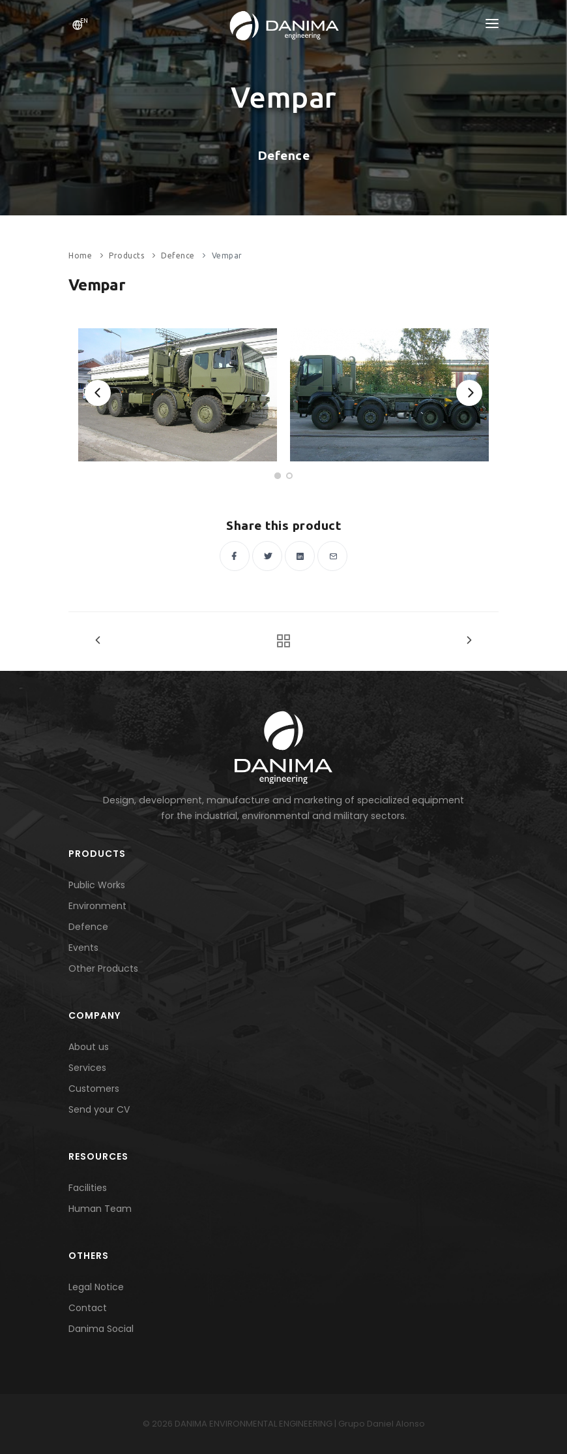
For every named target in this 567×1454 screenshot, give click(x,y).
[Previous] (98, 393)
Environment (97, 905)
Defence (178, 255)
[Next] (469, 393)
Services (87, 1067)
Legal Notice (96, 1286)
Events (83, 947)
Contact (87, 1307)
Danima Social (101, 1328)
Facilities (87, 1187)
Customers (93, 1088)
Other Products (103, 968)
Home (80, 255)
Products (126, 255)
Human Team (100, 1208)
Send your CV (99, 1109)
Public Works (96, 884)
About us (88, 1046)
